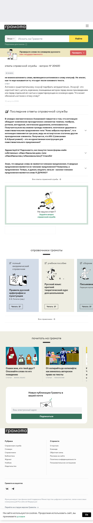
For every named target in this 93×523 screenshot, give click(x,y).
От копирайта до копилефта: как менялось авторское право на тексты (61, 371)
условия (21, 516)
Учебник (8, 463)
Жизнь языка (19, 378)
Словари (8, 450)
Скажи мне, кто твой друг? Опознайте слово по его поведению (21, 371)
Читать (16, 306)
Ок (86, 514)
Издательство (10, 467)
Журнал (8, 460)
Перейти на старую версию (22, 508)
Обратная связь (56, 453)
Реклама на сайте (57, 456)
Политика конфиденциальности (63, 460)
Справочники (10, 453)
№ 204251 (9, 73)
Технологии (59, 378)
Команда (53, 450)
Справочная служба (13, 446)
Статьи (9, 378)
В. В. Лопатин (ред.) (16, 299)
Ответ (7, 84)
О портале (54, 446)
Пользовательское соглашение (63, 463)
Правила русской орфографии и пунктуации (19, 293)
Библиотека (10, 456)
